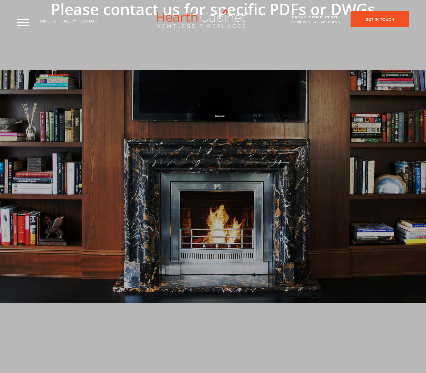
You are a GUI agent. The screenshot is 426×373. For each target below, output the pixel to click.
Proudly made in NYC (315, 19)
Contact (88, 21)
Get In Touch (379, 19)
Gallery (68, 21)
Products (46, 21)
